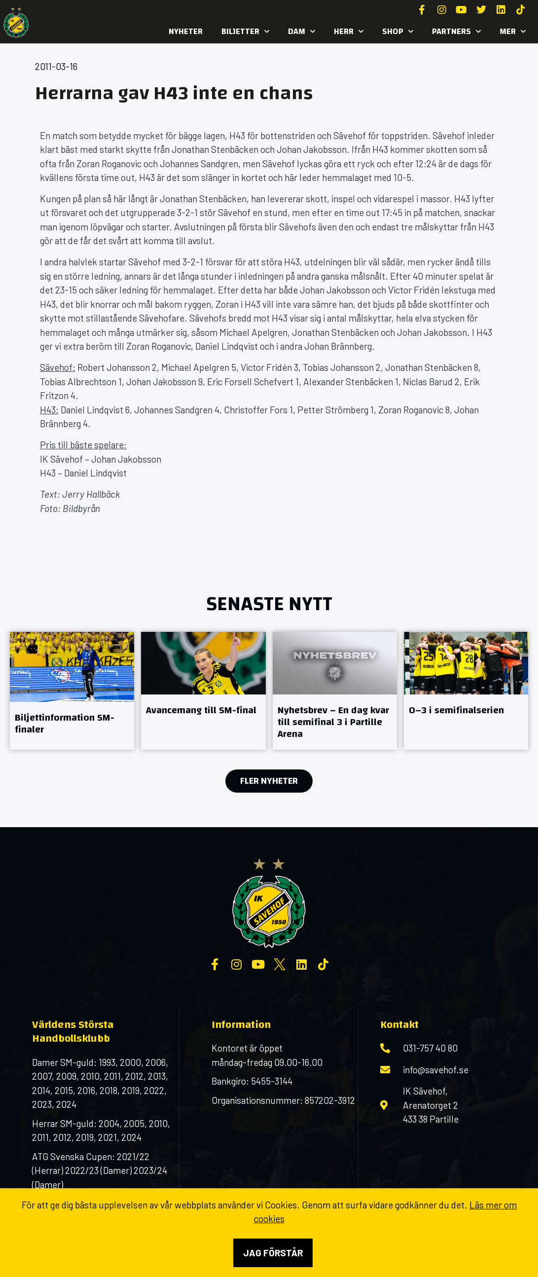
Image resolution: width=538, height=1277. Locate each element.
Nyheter (186, 31)
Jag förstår (273, 1252)
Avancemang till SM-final (201, 710)
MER (513, 31)
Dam (301, 31)
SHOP (397, 31)
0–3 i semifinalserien (456, 710)
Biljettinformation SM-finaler (64, 723)
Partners (456, 31)
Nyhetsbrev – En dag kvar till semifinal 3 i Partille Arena (333, 722)
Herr (348, 31)
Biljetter (245, 31)
